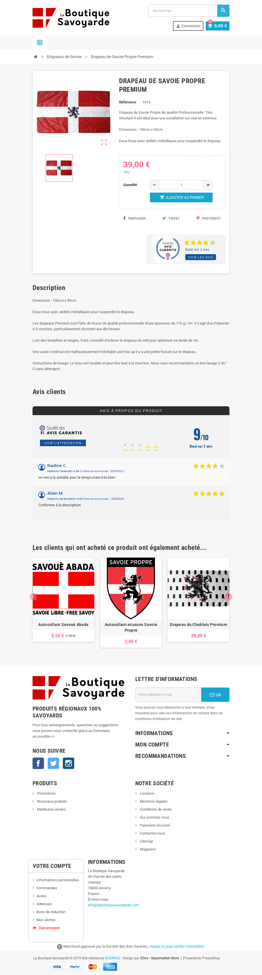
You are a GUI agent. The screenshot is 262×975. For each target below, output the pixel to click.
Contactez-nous (152, 833)
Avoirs (42, 896)
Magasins (147, 849)
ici (53, 736)
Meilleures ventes (51, 809)
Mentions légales (153, 801)
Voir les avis (200, 257)
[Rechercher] (188, 11)
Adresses (44, 904)
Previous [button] (33, 596)
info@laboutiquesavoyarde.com (113, 905)
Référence (127, 102)
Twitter (53, 763)
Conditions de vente (155, 809)
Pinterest (209, 218)
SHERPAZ (112, 958)
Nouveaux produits (51, 801)
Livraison (146, 793)
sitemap (146, 841)
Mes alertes (46, 920)
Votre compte (52, 865)
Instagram (68, 763)
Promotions (46, 793)
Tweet (171, 218)
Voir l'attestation (63, 443)
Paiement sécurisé (154, 825)
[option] (63, 603)
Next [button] (228, 596)
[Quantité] (181, 184)
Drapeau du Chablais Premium (198, 624)
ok (215, 694)
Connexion (189, 26)
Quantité (130, 185)
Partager (134, 218)
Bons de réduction (51, 912)
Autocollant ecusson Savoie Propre (131, 627)
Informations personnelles (58, 880)
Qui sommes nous (154, 817)
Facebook (38, 763)
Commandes (47, 888)
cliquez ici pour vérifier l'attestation (176, 946)
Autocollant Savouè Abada (63, 624)
